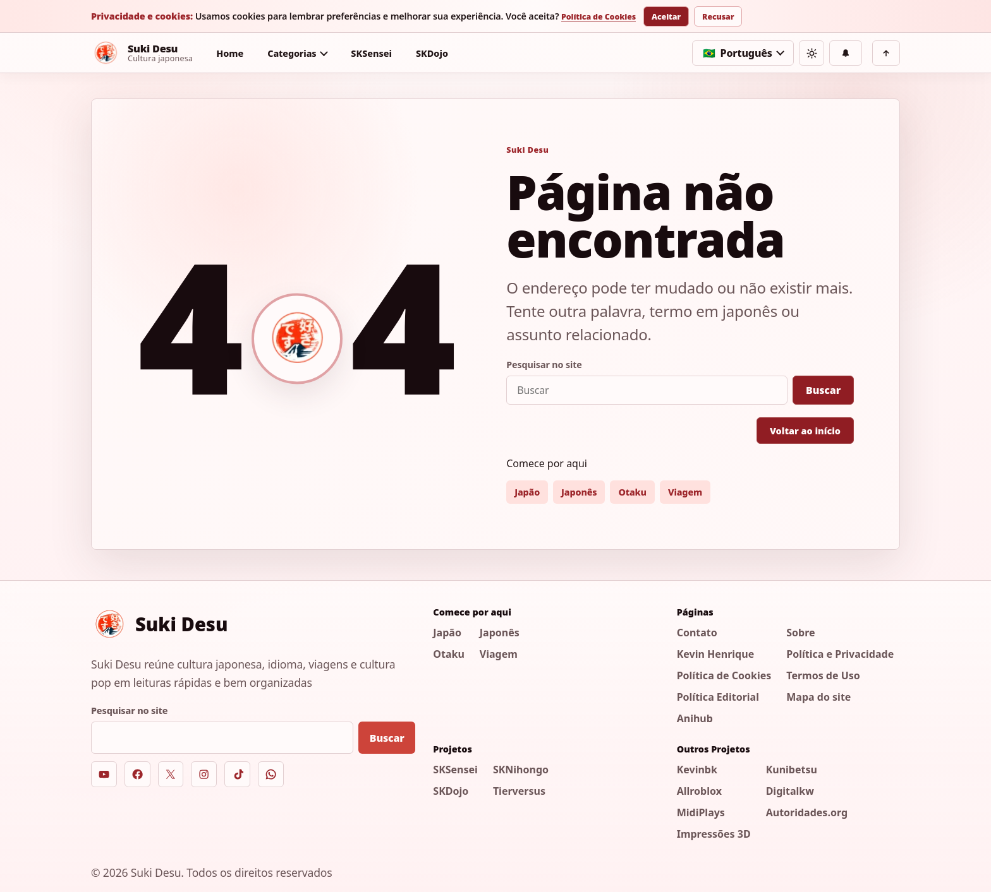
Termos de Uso (823, 675)
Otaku (632, 492)
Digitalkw (790, 791)
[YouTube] (104, 774)
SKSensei (371, 53)
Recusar (718, 16)
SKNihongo (521, 769)
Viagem (685, 492)
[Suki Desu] (142, 53)
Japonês (579, 492)
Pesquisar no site (544, 365)
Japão (527, 492)
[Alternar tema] (811, 53)
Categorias (291, 53)
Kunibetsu (791, 769)
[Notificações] (845, 53)
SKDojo (432, 53)
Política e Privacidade (840, 654)
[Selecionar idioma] (743, 53)
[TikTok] (237, 774)
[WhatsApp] (271, 774)
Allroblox (699, 791)
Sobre (800, 632)
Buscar (823, 390)
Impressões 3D (714, 834)
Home (229, 53)
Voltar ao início (805, 431)
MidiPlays (701, 812)
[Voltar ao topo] (886, 53)
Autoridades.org (807, 812)
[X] (171, 774)
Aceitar (666, 16)
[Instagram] (204, 774)
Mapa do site (818, 697)
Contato (697, 632)
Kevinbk (697, 769)
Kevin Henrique (716, 654)
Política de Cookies (598, 17)
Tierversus (519, 791)
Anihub (695, 718)
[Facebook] (137, 774)
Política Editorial (718, 697)
